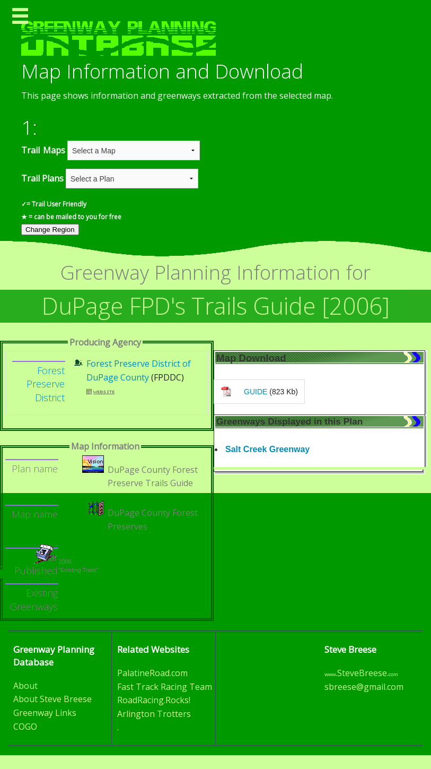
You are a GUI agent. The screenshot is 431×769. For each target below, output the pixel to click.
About (25, 686)
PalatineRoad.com (152, 673)
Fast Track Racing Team (164, 687)
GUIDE (255, 391)
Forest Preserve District (46, 383)
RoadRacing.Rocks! (153, 700)
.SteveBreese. (361, 673)
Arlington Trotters (154, 714)
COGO (25, 726)
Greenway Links (44, 713)
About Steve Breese (52, 699)
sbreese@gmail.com (363, 687)
